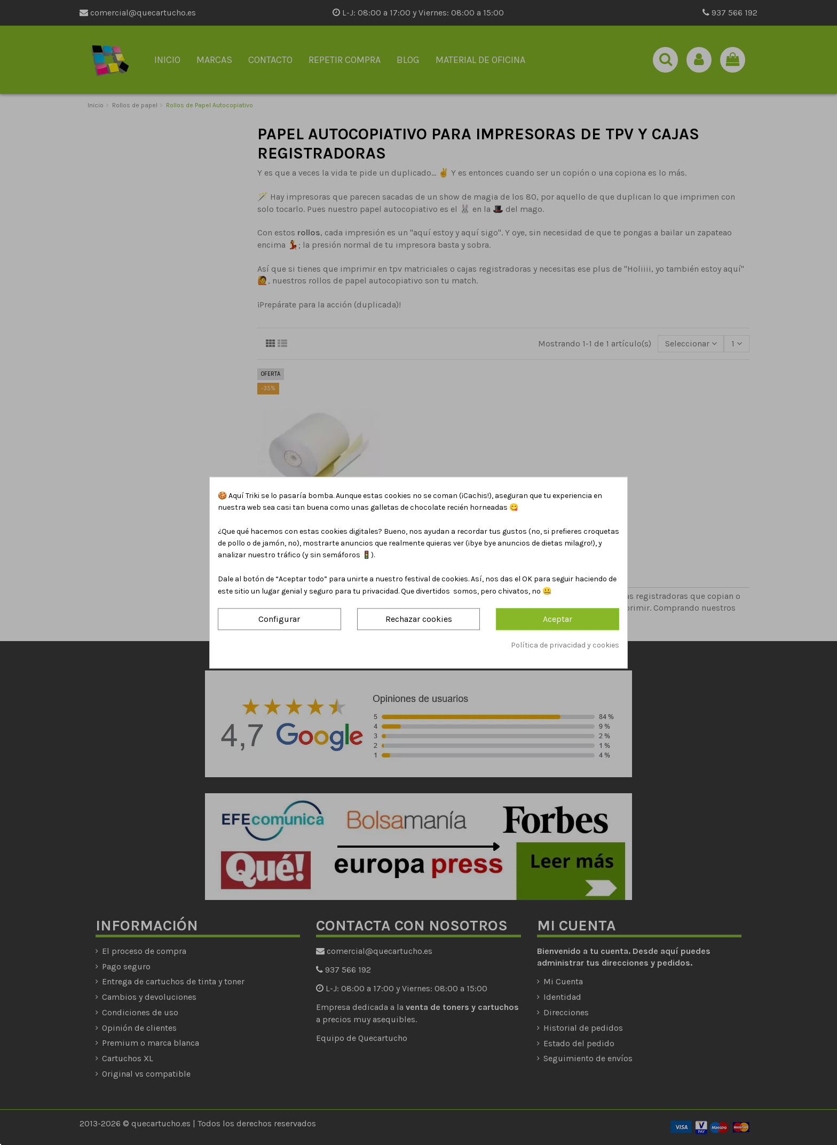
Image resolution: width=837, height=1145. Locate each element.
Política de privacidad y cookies (565, 645)
